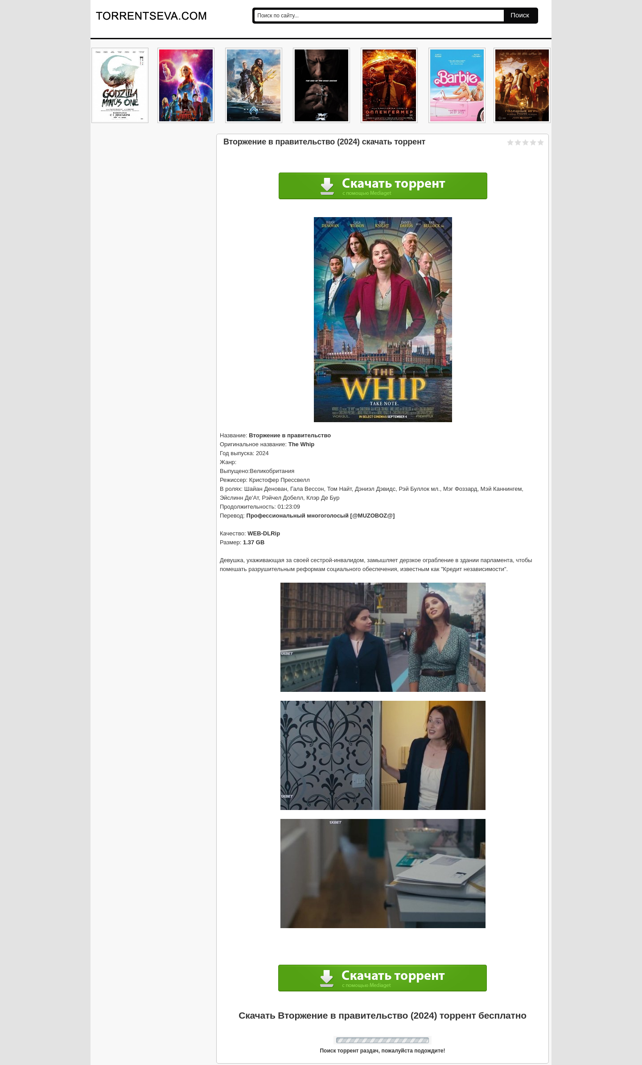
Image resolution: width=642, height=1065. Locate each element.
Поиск (519, 15)
